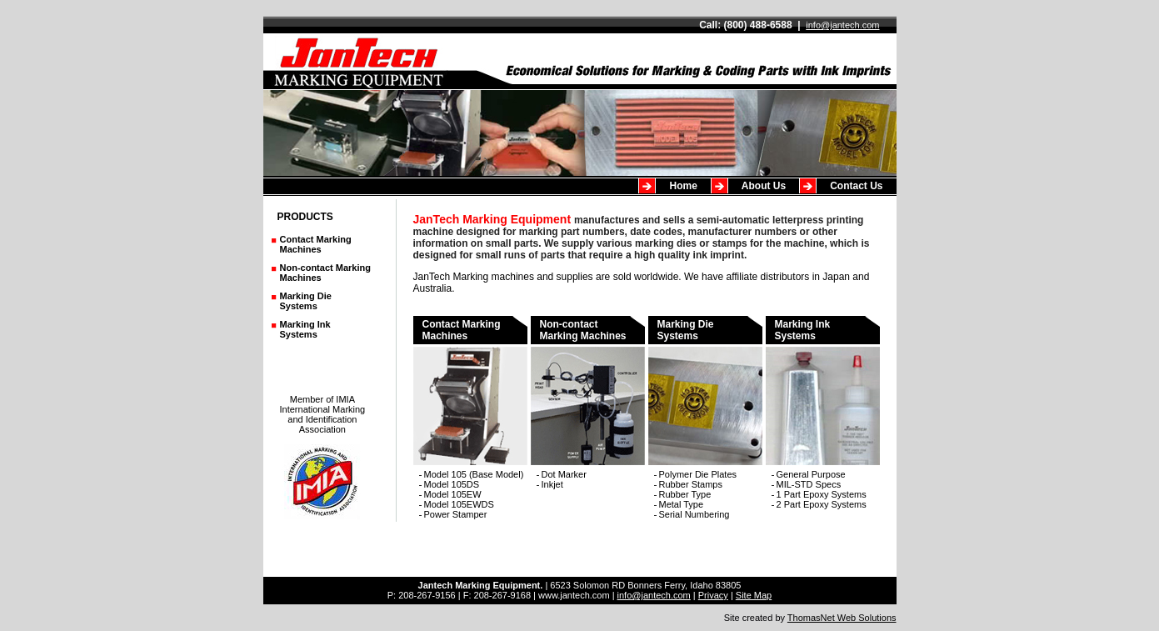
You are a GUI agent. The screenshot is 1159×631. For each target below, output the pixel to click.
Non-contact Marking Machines (588, 391)
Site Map (754, 595)
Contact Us (856, 186)
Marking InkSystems (823, 391)
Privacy (713, 595)
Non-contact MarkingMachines (325, 273)
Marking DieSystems (306, 301)
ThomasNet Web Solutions (842, 618)
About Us (764, 186)
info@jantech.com (842, 25)
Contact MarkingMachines (316, 244)
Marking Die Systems (705, 391)
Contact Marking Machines (470, 391)
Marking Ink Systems (305, 329)
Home (683, 186)
